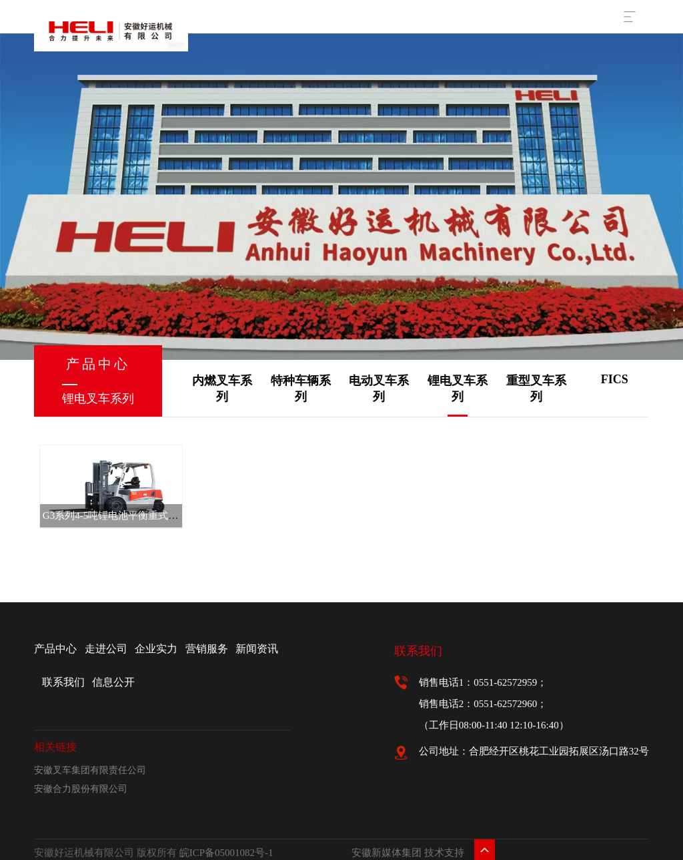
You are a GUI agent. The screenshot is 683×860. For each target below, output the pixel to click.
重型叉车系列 (536, 388)
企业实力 (156, 648)
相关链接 (55, 746)
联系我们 (63, 682)
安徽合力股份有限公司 (80, 789)
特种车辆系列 (301, 388)
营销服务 (206, 648)
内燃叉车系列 (222, 388)
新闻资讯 (256, 648)
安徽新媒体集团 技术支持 (408, 852)
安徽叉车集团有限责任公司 (90, 770)
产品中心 (55, 648)
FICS (614, 379)
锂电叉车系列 (458, 388)
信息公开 (113, 682)
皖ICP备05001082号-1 (226, 852)
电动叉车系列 (379, 388)
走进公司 (106, 648)
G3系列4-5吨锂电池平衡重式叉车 (115, 515)
